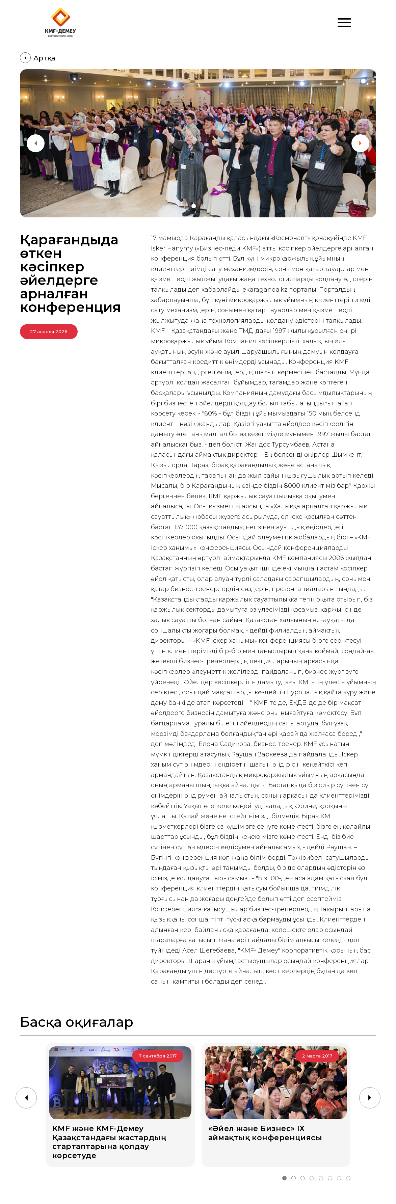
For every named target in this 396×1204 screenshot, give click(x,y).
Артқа (37, 57)
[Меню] (344, 22)
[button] (193, 206)
